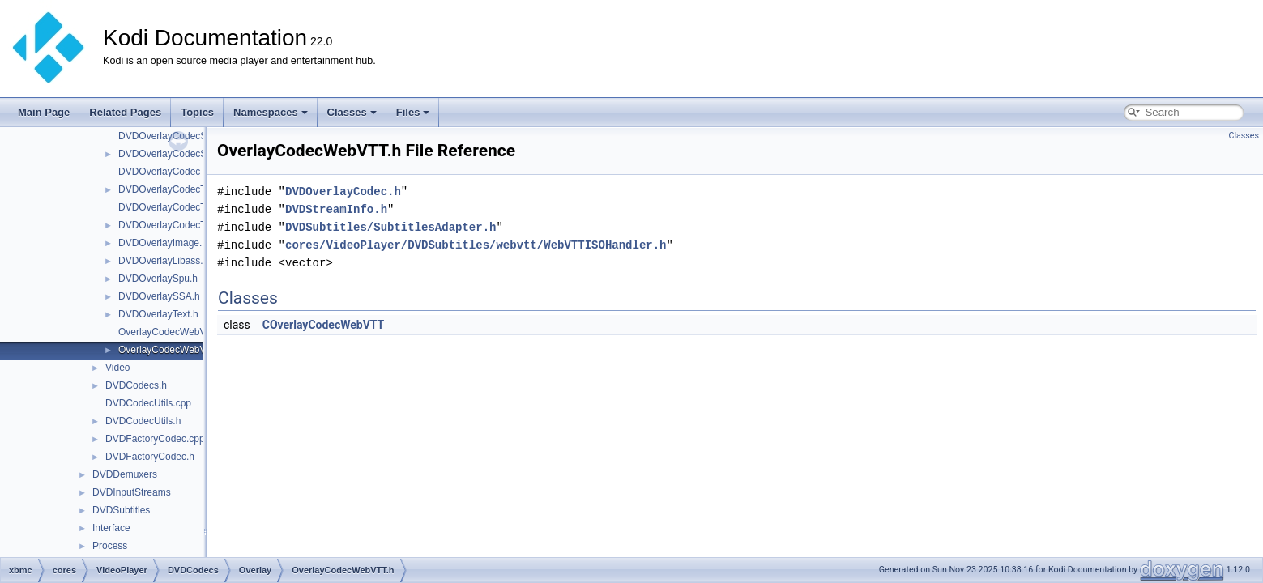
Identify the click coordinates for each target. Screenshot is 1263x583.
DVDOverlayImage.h (162, 243)
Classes (352, 112)
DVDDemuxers (124, 474)
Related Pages (125, 112)
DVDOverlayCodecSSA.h (173, 154)
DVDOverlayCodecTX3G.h (176, 225)
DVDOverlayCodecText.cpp (177, 171)
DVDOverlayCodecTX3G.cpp (181, 207)
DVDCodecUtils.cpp (148, 403)
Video (117, 367)
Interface (111, 528)
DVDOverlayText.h (158, 314)
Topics (197, 112)
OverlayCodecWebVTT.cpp (177, 332)
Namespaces (270, 112)
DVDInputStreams (131, 492)
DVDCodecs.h (136, 385)
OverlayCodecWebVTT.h (171, 349)
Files (413, 112)
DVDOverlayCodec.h (343, 191)
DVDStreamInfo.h (336, 209)
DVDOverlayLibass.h (163, 260)
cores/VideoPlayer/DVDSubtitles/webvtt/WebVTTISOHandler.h (475, 245)
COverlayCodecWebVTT (323, 324)
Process (109, 545)
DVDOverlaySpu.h (158, 278)
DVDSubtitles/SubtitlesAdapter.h (390, 227)
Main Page (44, 112)
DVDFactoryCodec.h (149, 456)
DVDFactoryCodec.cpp (155, 439)
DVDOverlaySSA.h (159, 296)
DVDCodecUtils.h (143, 421)
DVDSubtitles (121, 510)
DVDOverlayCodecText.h (172, 189)
